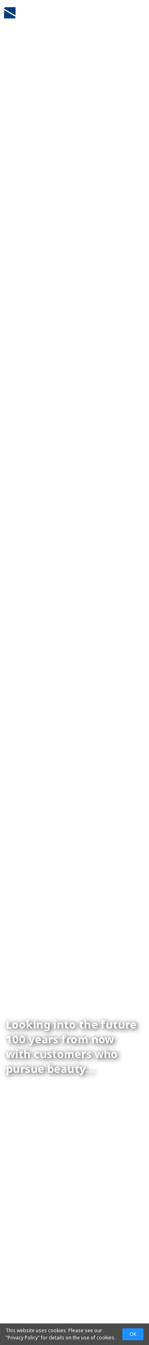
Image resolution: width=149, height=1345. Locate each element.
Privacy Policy (23, 1337)
